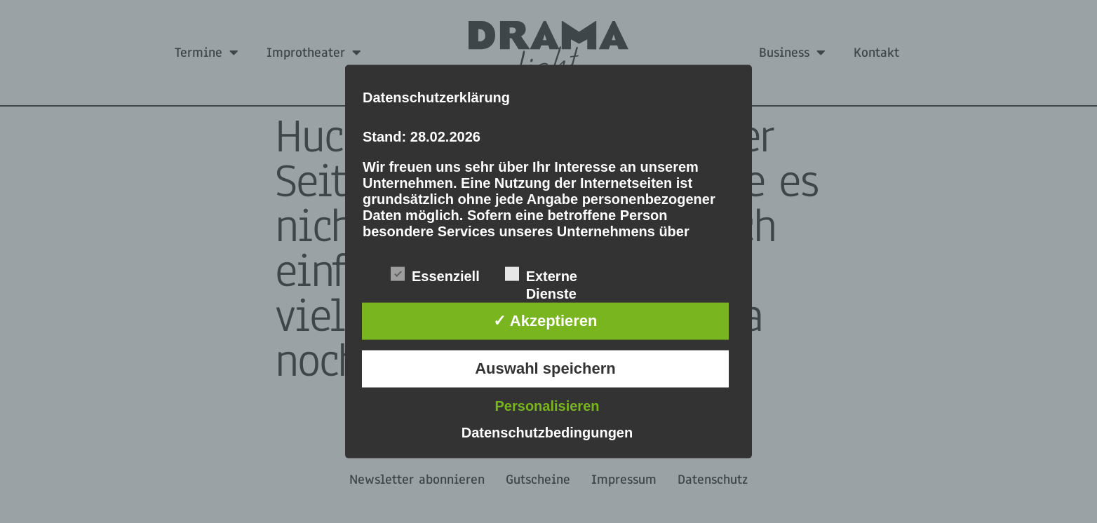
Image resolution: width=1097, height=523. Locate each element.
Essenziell (435, 275)
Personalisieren (547, 405)
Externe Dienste (541, 275)
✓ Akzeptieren (545, 321)
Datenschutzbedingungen (547, 432)
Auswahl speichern (545, 368)
